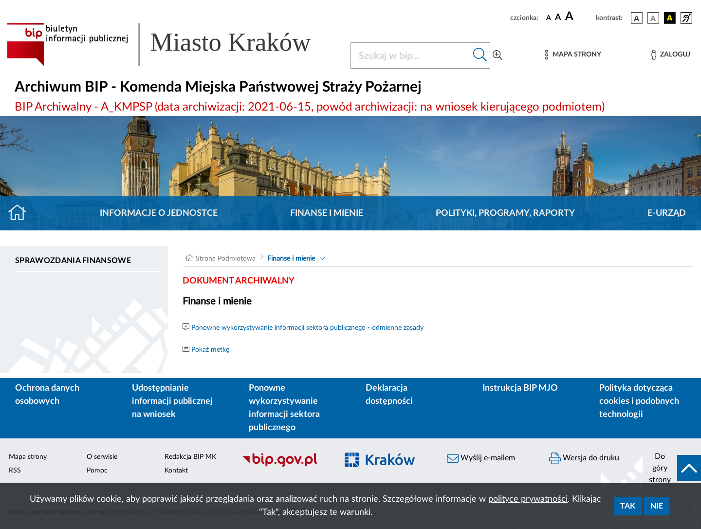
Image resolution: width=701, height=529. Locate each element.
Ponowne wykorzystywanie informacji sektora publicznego (284, 408)
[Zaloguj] (670, 55)
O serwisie (102, 456)
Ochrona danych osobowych (47, 395)
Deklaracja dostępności (389, 395)
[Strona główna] (21, 213)
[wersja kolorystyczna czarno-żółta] (670, 18)
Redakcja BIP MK (190, 456)
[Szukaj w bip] (480, 55)
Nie (656, 506)
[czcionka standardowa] (548, 17)
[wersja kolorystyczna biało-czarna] (653, 18)
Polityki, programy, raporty (505, 213)
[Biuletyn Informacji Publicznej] (285, 465)
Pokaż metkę (210, 349)
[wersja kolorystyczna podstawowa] (636, 18)
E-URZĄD (666, 213)
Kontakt (176, 470)
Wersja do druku (584, 458)
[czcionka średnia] (558, 17)
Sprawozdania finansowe (73, 260)
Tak (627, 506)
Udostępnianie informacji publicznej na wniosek (172, 401)
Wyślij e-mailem (481, 458)
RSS (15, 470)
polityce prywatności (528, 499)
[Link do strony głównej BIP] (172, 44)
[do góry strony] (672, 468)
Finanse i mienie (326, 213)
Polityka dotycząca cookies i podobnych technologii (639, 401)
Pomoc (97, 470)
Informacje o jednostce (159, 213)
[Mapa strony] (573, 55)
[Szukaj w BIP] (410, 55)
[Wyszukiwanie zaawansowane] (497, 55)
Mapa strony (28, 456)
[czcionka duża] (579, 16)
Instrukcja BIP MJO (520, 388)
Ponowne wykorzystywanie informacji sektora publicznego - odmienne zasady (307, 327)
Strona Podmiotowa (226, 258)
